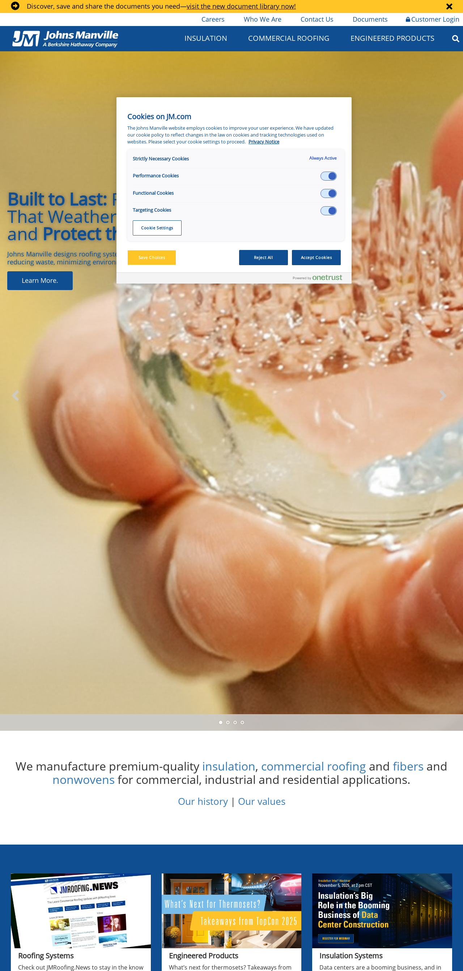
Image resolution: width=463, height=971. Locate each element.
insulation (228, 766)
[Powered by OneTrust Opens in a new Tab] (320, 279)
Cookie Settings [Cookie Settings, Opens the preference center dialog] (157, 227)
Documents (370, 19)
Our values (261, 801)
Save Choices (152, 257)
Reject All (263, 257)
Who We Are (262, 19)
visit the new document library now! (241, 6)
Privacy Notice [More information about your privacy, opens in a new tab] (264, 142)
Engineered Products (392, 38)
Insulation (205, 38)
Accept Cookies (316, 257)
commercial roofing (313, 766)
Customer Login (432, 19)
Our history (203, 801)
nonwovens (83, 779)
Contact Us (317, 19)
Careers (212, 19)
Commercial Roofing (289, 38)
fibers (408, 766)
